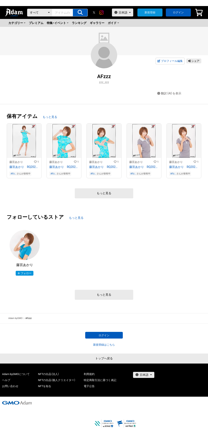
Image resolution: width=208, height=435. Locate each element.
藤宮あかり (16, 162)
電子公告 (89, 386)
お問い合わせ (10, 386)
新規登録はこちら (104, 344)
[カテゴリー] (39, 12)
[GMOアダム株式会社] (17, 403)
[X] (94, 12)
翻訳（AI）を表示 (169, 93)
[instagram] (101, 12)
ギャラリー (97, 22)
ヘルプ (6, 380)
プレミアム (36, 23)
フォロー (25, 273)
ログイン (178, 12)
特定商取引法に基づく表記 (100, 380)
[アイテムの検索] (80, 12)
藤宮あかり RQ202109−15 (184, 167)
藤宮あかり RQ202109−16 (24, 167)
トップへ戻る (104, 358)
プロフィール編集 (170, 61)
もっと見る (50, 117)
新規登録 (150, 12)
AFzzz (13, 173)
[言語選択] (122, 12)
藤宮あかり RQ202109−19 (64, 167)
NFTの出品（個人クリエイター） (56, 380)
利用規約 (89, 374)
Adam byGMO (15, 318)
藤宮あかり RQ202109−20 (104, 167)
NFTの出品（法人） (48, 374)
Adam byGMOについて (16, 374)
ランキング (79, 22)
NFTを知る (44, 386)
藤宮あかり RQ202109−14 (144, 167)
